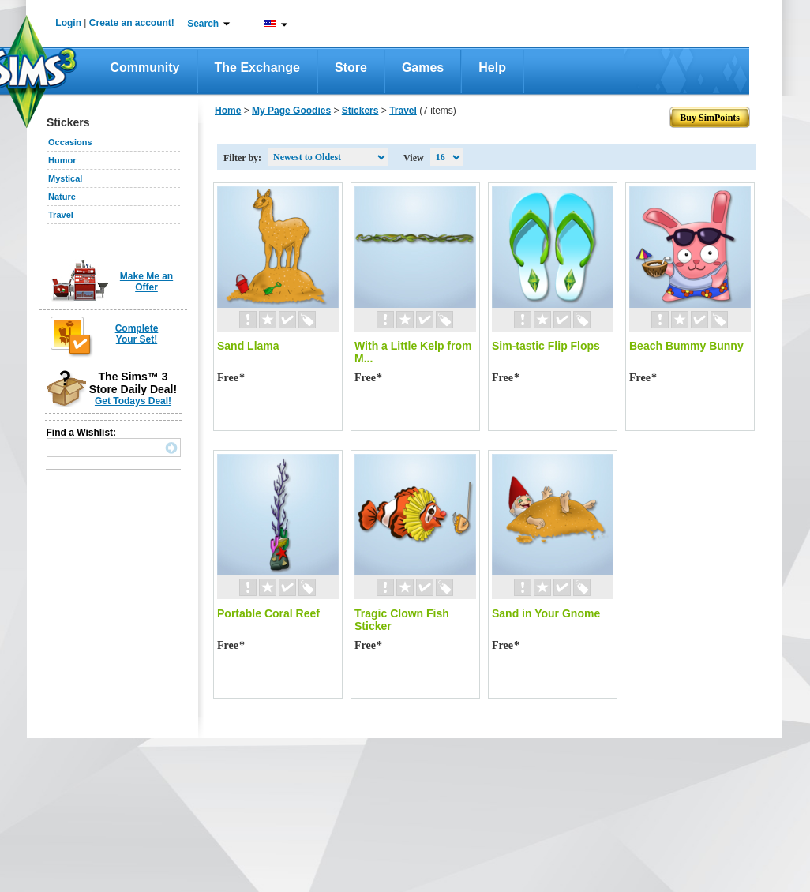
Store (351, 67)
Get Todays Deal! (133, 401)
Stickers (360, 110)
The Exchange (257, 67)
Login (68, 22)
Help (492, 67)
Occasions (70, 142)
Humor (62, 160)
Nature (62, 196)
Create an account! (131, 22)
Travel (60, 214)
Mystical (65, 178)
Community (145, 67)
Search (203, 23)
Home (228, 110)
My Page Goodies (291, 110)
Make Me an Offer (146, 282)
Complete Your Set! (137, 334)
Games (423, 67)
